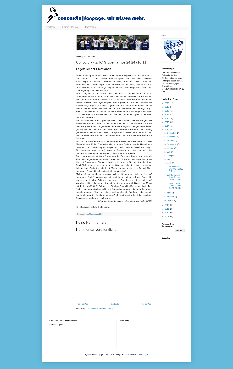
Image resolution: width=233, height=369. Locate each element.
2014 (167, 126)
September (172, 144)
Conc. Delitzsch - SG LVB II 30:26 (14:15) (175, 169)
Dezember (172, 133)
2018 (167, 111)
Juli (169, 152)
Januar (170, 200)
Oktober (171, 140)
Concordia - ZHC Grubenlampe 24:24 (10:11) (174, 185)
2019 (167, 107)
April (169, 163)
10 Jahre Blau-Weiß (70, 27)
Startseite (50, 27)
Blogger (144, 354)
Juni (169, 156)
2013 (167, 130)
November (172, 137)
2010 (167, 213)
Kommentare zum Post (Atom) (100, 309)
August (170, 148)
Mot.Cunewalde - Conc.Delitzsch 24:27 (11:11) (174, 177)
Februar (170, 197)
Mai (169, 159)
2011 (167, 209)
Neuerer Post (82, 304)
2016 (167, 118)
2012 (167, 205)
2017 (167, 114)
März (169, 193)
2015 (167, 122)
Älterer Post (146, 304)
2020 (167, 103)
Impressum (90, 27)
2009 (167, 216)
